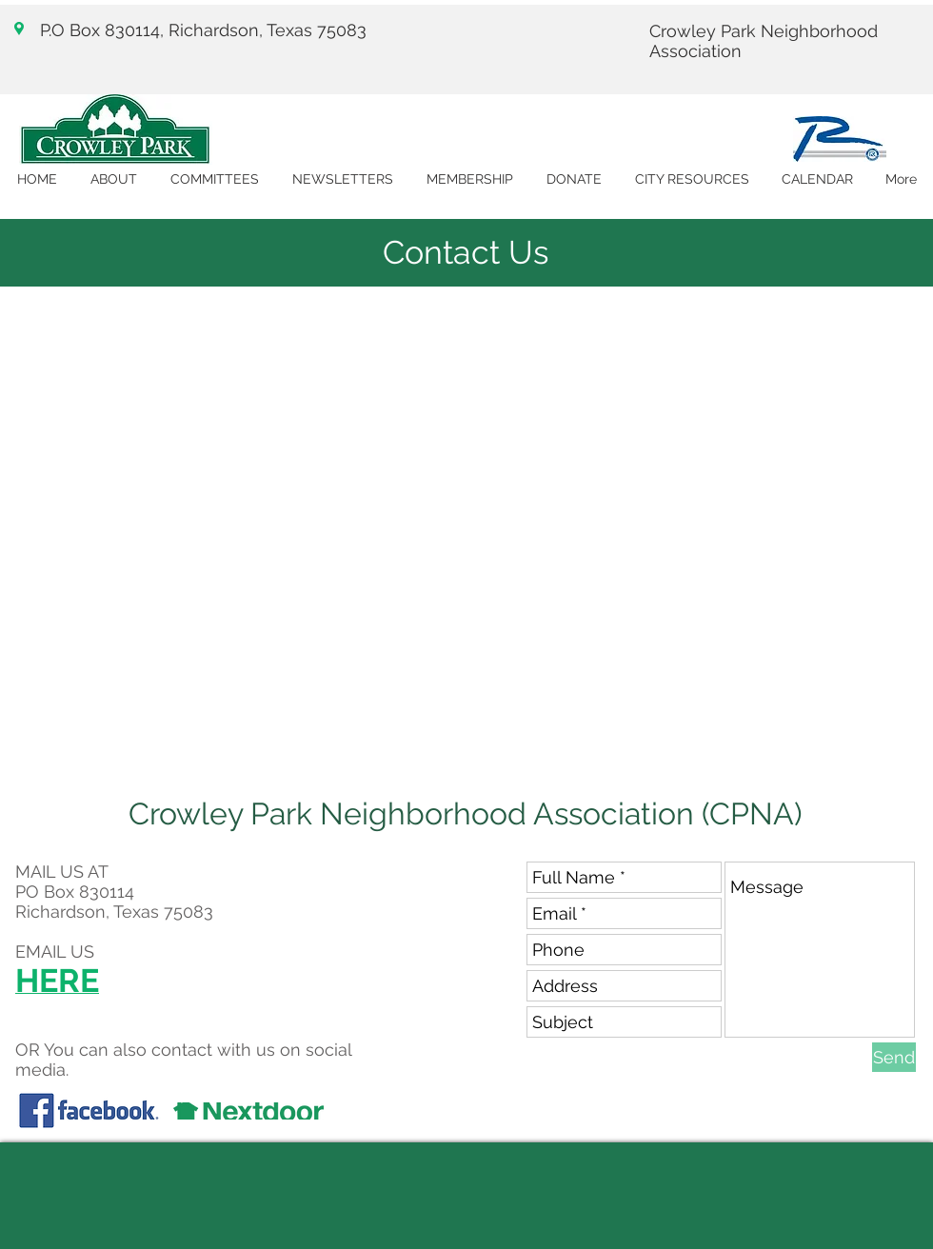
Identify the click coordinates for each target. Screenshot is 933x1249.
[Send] (894, 1057)
